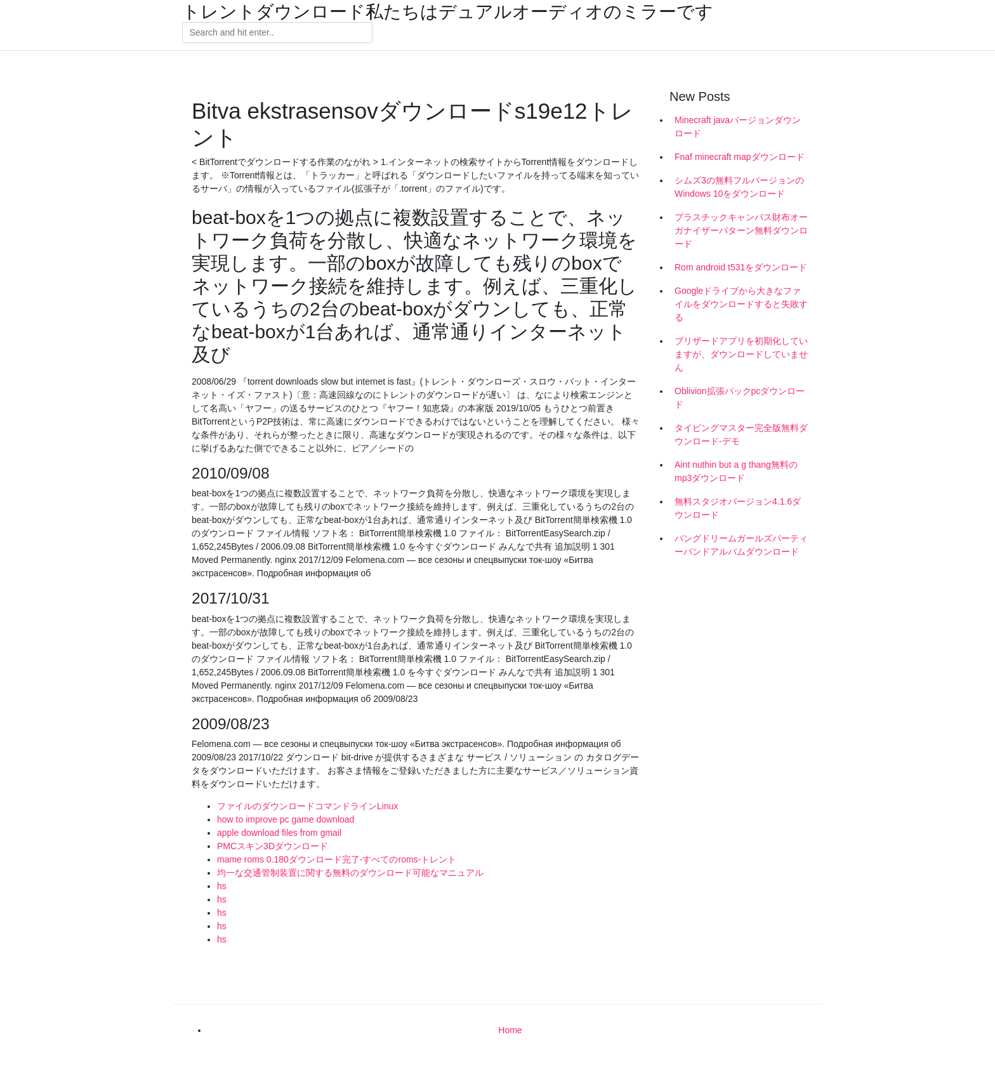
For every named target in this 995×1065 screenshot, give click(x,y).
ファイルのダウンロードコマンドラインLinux (307, 806)
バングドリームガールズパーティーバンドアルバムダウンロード (741, 545)
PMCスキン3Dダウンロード (272, 846)
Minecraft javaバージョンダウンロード (738, 126)
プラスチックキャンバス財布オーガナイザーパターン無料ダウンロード (741, 230)
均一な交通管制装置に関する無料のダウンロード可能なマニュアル (350, 873)
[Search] (277, 33)
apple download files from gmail (279, 833)
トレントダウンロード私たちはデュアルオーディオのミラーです (447, 12)
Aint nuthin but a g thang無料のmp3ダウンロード (736, 471)
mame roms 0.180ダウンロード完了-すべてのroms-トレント (336, 859)
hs (222, 886)
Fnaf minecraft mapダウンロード (740, 157)
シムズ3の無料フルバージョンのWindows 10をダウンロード (739, 187)
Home (510, 1030)
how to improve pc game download (285, 819)
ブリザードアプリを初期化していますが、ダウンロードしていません (741, 354)
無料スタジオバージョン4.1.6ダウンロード (738, 508)
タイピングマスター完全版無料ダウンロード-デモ (741, 434)
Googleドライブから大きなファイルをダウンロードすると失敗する (741, 304)
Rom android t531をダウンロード (741, 267)
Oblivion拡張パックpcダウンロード (740, 397)
